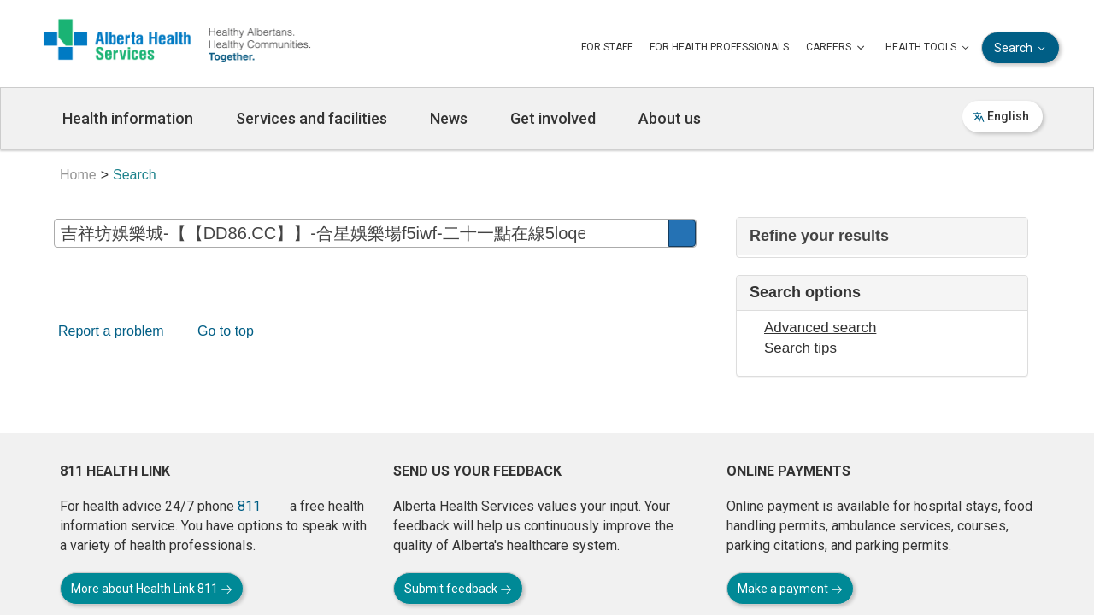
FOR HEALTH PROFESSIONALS (719, 47)
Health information (127, 118)
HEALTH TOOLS (929, 48)
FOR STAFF (606, 47)
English (1001, 116)
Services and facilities (311, 118)
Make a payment (790, 588)
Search (1021, 48)
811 (249, 506)
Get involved (553, 118)
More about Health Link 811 (151, 588)
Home (78, 174)
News (449, 118)
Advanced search (820, 327)
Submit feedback (458, 588)
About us (669, 118)
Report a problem (111, 331)
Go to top (225, 331)
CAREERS (837, 48)
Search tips (800, 348)
